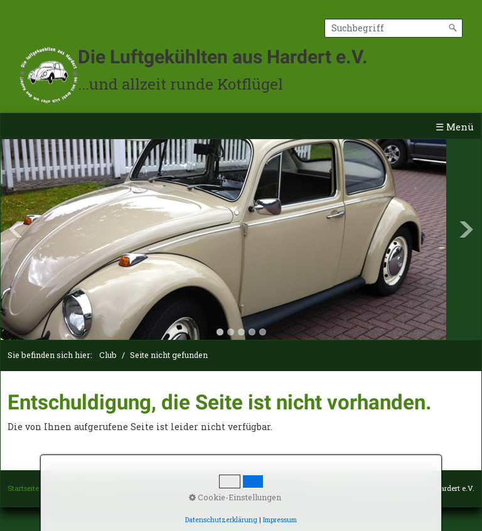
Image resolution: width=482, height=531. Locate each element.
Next (466, 229)
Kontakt (61, 488)
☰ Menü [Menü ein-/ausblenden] (455, 126)
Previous (15, 229)
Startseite (23, 488)
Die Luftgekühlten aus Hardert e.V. (223, 57)
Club (108, 355)
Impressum (102, 488)
